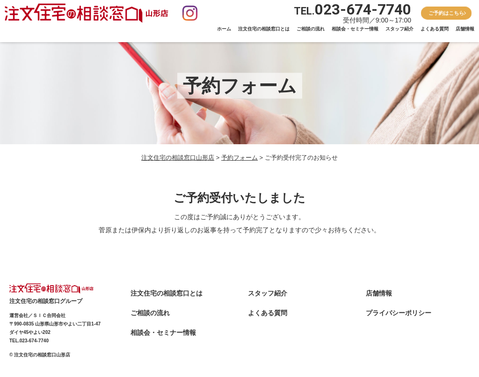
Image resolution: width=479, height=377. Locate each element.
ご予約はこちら (446, 12)
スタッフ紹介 (399, 28)
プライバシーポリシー (398, 313)
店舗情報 (465, 28)
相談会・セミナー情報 (355, 28)
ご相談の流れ (311, 28)
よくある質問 (435, 28)
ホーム (224, 28)
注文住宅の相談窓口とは (264, 28)
